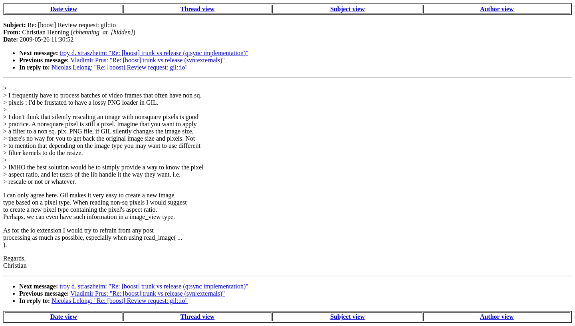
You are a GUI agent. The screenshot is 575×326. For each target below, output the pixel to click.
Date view (63, 9)
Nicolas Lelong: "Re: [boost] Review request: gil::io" (120, 67)
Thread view (197, 9)
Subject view (347, 9)
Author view (497, 9)
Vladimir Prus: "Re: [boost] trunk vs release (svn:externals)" (147, 60)
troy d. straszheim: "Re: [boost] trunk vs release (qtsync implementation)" (153, 53)
